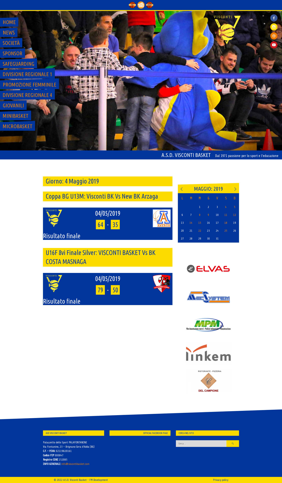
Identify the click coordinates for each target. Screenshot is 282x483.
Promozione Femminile (29, 85)
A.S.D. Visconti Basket (186, 155)
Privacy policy (220, 480)
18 (225, 222)
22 (199, 230)
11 (225, 215)
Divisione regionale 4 (27, 95)
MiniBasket (15, 116)
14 (191, 222)
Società (11, 43)
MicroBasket (17, 126)
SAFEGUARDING (18, 64)
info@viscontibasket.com (75, 464)
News (9, 32)
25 (225, 230)
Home (9, 22)
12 (234, 215)
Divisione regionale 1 (27, 74)
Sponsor (12, 53)
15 (199, 222)
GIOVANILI (13, 105)
